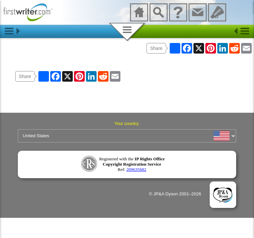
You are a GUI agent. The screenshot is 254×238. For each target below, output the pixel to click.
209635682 (136, 169)
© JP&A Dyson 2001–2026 (175, 193)
